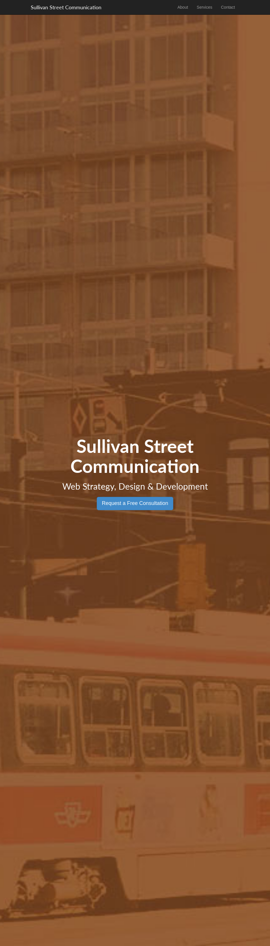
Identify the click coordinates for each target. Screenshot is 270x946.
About (182, 7)
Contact (228, 7)
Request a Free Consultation (135, 503)
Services (204, 7)
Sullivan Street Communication (66, 7)
